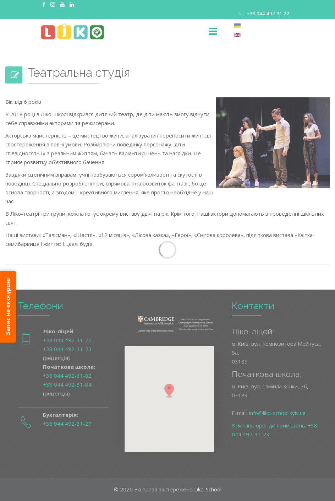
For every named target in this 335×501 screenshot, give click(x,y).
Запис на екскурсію (8, 307)
